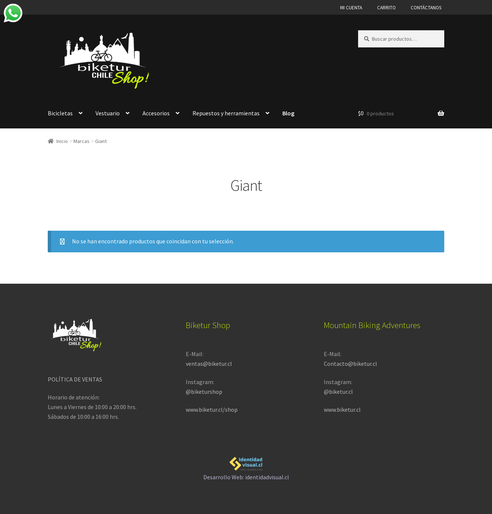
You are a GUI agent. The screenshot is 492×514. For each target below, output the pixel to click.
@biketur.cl (338, 391)
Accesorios (156, 113)
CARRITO (386, 7)
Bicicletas (60, 113)
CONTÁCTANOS (426, 7)
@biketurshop (204, 391)
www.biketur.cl (342, 409)
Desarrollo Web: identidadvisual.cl (246, 467)
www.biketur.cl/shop (212, 409)
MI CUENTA (351, 7)
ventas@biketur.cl (209, 363)
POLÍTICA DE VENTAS (75, 379)
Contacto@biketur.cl (350, 363)
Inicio (62, 141)
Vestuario (107, 113)
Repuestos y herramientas (226, 113)
